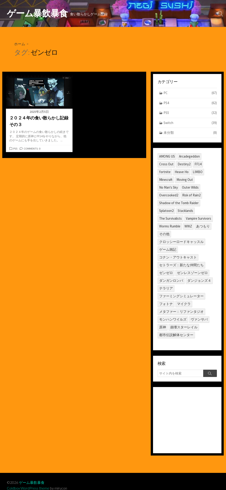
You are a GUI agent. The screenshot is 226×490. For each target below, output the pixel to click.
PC (190, 93)
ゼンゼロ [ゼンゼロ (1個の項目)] (166, 273)
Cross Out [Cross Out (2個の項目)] (166, 164)
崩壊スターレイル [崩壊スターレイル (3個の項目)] (183, 327)
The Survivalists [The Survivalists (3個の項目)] (170, 218)
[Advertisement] (187, 420)
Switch (190, 123)
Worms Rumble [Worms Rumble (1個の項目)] (169, 226)
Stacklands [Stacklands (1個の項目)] (185, 210)
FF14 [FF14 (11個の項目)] (198, 164)
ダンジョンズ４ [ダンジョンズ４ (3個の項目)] (199, 280)
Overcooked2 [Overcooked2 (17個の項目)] (168, 195)
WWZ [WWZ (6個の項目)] (188, 226)
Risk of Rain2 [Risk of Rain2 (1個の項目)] (191, 195)
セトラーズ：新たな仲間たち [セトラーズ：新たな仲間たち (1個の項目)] (181, 265)
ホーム (19, 44)
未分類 (190, 133)
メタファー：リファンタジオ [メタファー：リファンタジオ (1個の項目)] (181, 311)
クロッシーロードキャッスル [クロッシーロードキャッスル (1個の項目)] (181, 242)
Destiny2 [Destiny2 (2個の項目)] (184, 164)
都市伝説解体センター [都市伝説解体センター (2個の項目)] (176, 335)
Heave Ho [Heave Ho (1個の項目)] (182, 172)
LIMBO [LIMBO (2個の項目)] (198, 172)
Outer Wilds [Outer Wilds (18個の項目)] (190, 187)
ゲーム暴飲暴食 (31, 482)
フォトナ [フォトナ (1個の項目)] (166, 304)
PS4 (190, 103)
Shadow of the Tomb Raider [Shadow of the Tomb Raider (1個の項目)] (179, 203)
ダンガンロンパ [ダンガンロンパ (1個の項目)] (171, 280)
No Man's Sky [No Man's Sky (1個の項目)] (168, 187)
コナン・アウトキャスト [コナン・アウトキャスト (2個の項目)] (178, 257)
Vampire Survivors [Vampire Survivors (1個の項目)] (198, 218)
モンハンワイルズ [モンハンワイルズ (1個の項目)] (173, 319)
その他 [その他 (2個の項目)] (164, 234)
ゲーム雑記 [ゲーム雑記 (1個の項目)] (167, 249)
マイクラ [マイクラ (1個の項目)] (184, 304)
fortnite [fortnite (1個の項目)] (165, 172)
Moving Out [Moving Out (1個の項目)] (185, 179)
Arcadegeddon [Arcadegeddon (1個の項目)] (189, 156)
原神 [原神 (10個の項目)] (162, 327)
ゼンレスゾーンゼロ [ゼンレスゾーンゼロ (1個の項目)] (192, 273)
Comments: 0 (32, 148)
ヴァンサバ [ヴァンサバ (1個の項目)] (199, 319)
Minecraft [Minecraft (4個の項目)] (165, 179)
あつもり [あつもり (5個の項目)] (203, 226)
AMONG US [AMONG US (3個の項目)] (167, 156)
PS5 (15, 148)
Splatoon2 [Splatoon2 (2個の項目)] (166, 210)
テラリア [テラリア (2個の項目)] (166, 288)
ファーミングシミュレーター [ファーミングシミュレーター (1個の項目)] (181, 296)
